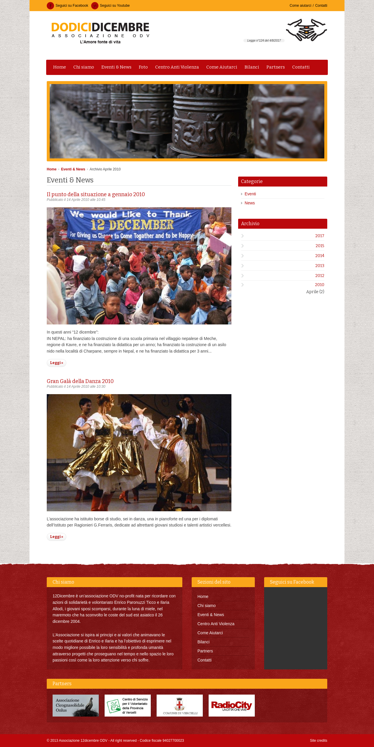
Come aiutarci (300, 6)
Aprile (315, 291)
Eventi (250, 194)
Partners (275, 67)
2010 (319, 284)
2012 (319, 275)
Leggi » (56, 363)
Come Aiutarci (221, 67)
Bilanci (252, 67)
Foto (143, 67)
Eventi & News (116, 67)
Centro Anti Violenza (177, 67)
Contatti (321, 6)
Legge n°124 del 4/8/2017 (264, 40)
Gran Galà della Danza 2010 (80, 381)
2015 (320, 245)
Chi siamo (83, 67)
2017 (319, 235)
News (250, 203)
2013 (319, 265)
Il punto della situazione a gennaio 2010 (96, 194)
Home (59, 67)
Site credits (318, 741)
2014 (319, 255)
